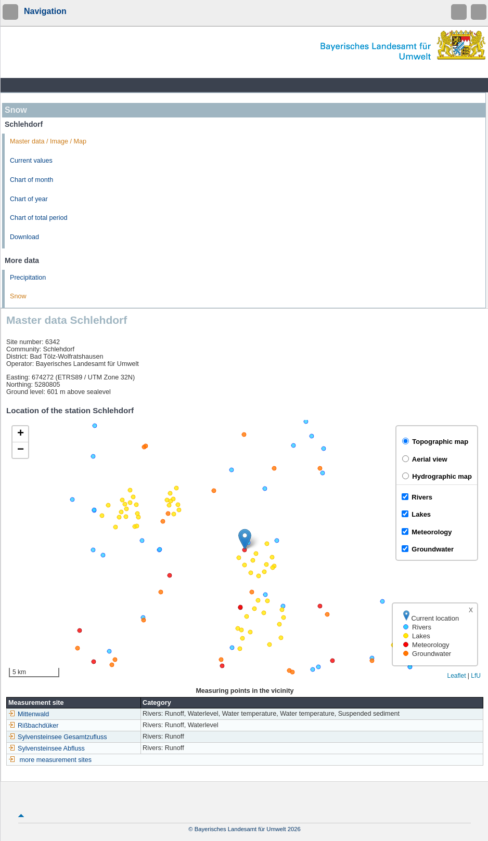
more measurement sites (56, 760)
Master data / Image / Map (48, 141)
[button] (244, 539)
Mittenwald (28, 714)
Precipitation (28, 277)
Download (24, 237)
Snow (18, 296)
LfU (476, 675)
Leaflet (456, 675)
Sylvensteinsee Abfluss (46, 748)
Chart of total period (39, 217)
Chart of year (29, 199)
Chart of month (31, 179)
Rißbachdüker (33, 725)
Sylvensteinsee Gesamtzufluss (57, 737)
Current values (31, 160)
